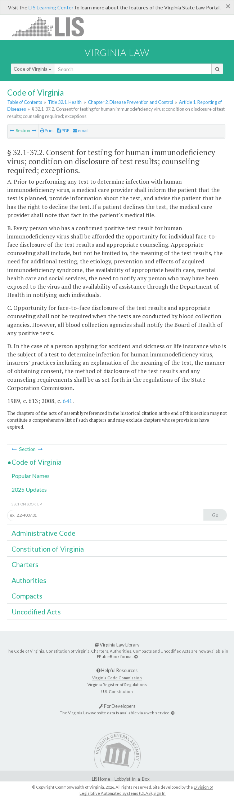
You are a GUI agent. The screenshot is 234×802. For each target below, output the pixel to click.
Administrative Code (44, 533)
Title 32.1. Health (65, 102)
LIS (52, 26)
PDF (63, 130)
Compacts (27, 596)
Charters (25, 564)
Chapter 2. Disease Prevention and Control (130, 102)
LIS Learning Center (50, 7)
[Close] (228, 6)
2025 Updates (29, 489)
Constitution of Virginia (48, 549)
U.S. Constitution (117, 691)
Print (47, 130)
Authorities (29, 580)
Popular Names (31, 475)
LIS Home (101, 779)
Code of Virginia (32, 69)
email (81, 130)
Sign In (159, 793)
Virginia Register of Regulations (117, 684)
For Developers (117, 706)
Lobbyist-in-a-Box (131, 779)
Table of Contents (24, 102)
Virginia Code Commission (117, 677)
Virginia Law (117, 52)
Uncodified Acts (36, 612)
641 (67, 401)
